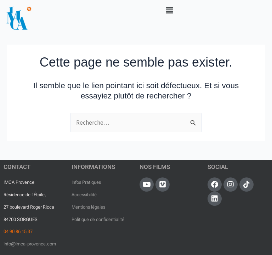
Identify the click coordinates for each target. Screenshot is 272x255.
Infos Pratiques (86, 182)
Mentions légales (88, 207)
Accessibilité (84, 194)
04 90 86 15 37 (18, 231)
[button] (170, 10)
